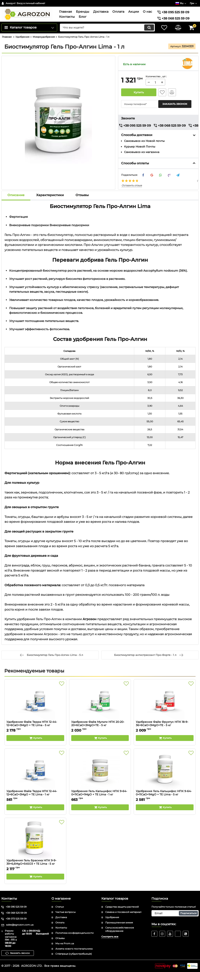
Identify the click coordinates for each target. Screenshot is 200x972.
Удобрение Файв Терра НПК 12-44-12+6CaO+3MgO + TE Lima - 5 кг (35, 725)
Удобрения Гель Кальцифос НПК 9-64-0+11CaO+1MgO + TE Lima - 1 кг (100, 795)
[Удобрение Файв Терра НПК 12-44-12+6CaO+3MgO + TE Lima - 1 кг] (35, 770)
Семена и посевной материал (123, 912)
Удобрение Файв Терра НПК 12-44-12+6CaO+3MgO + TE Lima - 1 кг (35, 795)
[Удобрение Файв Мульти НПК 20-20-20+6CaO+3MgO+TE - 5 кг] (100, 700)
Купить (138, 92)
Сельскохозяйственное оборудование (119, 929)
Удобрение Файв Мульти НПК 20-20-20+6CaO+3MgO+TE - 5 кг (100, 725)
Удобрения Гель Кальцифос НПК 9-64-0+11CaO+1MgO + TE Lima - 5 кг (165, 795)
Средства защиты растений (122, 906)
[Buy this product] (35, 738)
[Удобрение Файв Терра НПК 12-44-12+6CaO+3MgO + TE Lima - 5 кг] (35, 700)
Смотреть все (109, 936)
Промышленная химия (119, 922)
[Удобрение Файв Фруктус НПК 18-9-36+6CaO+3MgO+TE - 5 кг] (165, 700)
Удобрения (112, 917)
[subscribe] (175, 913)
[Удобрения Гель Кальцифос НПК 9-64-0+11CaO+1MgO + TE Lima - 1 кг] (100, 770)
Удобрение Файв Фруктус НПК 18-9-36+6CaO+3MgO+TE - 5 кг (165, 725)
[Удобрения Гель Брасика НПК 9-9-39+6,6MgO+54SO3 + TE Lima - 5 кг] (35, 839)
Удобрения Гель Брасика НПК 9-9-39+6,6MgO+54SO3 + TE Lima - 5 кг (35, 864)
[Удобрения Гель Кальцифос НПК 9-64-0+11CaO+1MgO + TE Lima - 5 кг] (165, 770)
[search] (107, 27)
